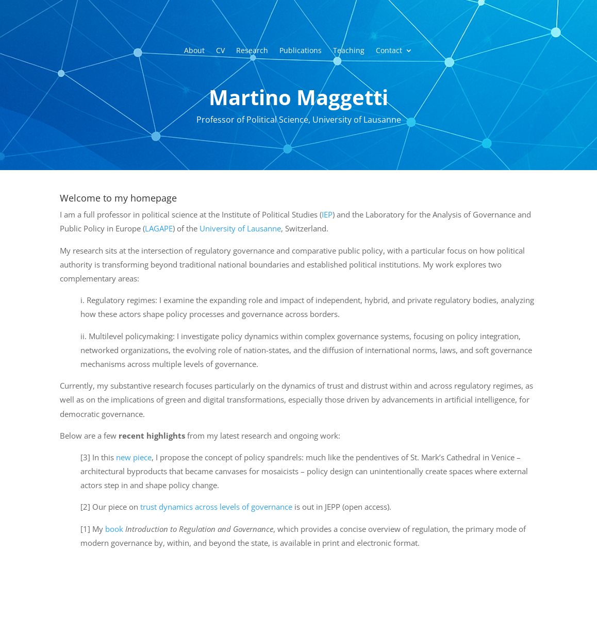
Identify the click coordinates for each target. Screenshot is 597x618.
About (194, 51)
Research (252, 51)
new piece (133, 457)
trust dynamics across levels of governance (216, 507)
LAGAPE (159, 228)
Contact (389, 51)
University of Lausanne (240, 228)
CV (220, 51)
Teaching (348, 51)
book (114, 529)
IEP (327, 214)
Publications (300, 51)
